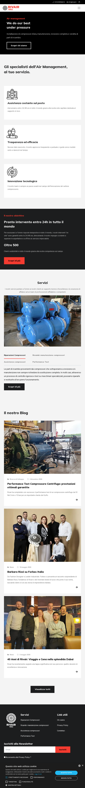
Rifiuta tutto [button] (66, 778)
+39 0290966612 (59, 2)
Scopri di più (14, 260)
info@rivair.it (72, 2)
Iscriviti (62, 749)
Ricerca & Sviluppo (17, 479)
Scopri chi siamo (19, 45)
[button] (29, 785)
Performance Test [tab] (41, 362)
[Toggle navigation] (79, 8)
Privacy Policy (62, 725)
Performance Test (28, 736)
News (12, 567)
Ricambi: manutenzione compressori (35, 725)
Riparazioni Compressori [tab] (14, 355)
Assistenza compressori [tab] (14, 362)
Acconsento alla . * (18, 757)
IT (79, 2)
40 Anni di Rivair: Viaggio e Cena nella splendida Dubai (40, 659)
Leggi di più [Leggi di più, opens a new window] (38, 774)
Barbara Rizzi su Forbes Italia (25, 571)
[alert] (42, 775)
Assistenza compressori (30, 731)
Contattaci (61, 731)
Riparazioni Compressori (30, 720)
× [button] (82, 765)
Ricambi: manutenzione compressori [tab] (49, 355)
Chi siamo (61, 720)
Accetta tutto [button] (66, 773)
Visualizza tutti (42, 689)
